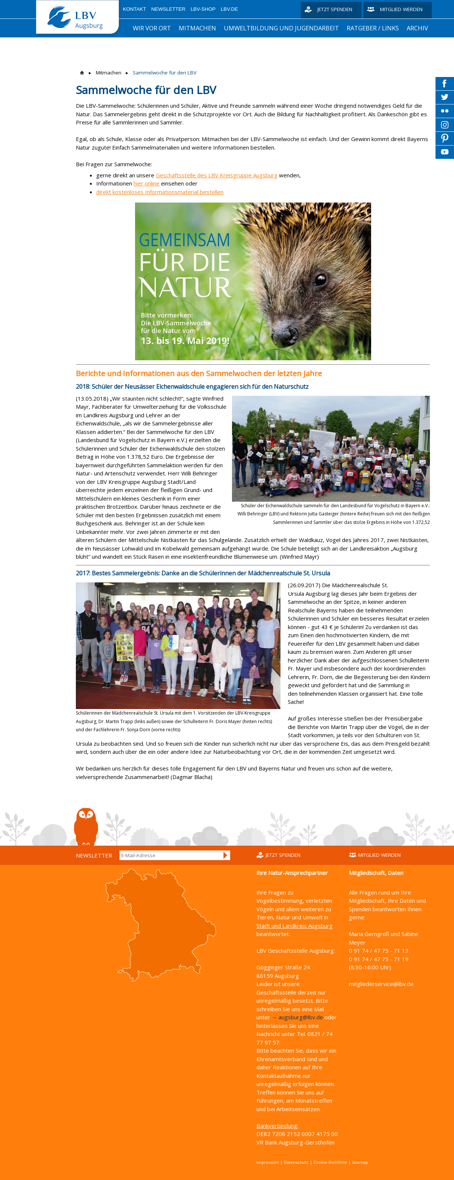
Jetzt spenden (334, 9)
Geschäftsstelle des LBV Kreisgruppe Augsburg (217, 175)
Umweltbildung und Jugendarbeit (281, 28)
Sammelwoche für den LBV (164, 72)
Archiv (417, 28)
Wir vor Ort (152, 28)
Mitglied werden (401, 9)
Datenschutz (296, 1162)
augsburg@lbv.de (301, 1017)
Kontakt (134, 9)
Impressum (267, 1162)
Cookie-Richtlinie (330, 1162)
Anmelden (225, 855)
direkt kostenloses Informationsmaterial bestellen (159, 191)
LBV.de (229, 9)
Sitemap (360, 1162)
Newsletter (168, 9)
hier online (146, 183)
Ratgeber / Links (373, 28)
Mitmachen (197, 28)
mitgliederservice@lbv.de (381, 983)
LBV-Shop (203, 9)
